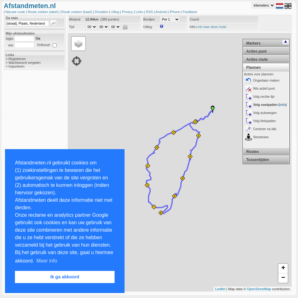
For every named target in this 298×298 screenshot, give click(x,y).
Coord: (195, 19)
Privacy (128, 12)
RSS (150, 12)
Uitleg (115, 12)
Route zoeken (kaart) (77, 12)
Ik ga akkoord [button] (64, 276)
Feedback (189, 12)
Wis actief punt (264, 88)
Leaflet (220, 289)
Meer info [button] (46, 260)
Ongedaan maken (266, 80)
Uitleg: (148, 27)
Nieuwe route (16, 12)
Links (139, 12)
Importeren (16, 66)
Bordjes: (149, 19)
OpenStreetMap (259, 289)
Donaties (102, 12)
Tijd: (72, 27)
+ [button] (283, 268)
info (283, 104)
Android (161, 12)
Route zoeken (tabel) (43, 12)
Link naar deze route (211, 27)
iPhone (175, 12)
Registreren (17, 59)
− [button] (283, 278)
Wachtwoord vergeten (24, 62)
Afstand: (75, 19)
